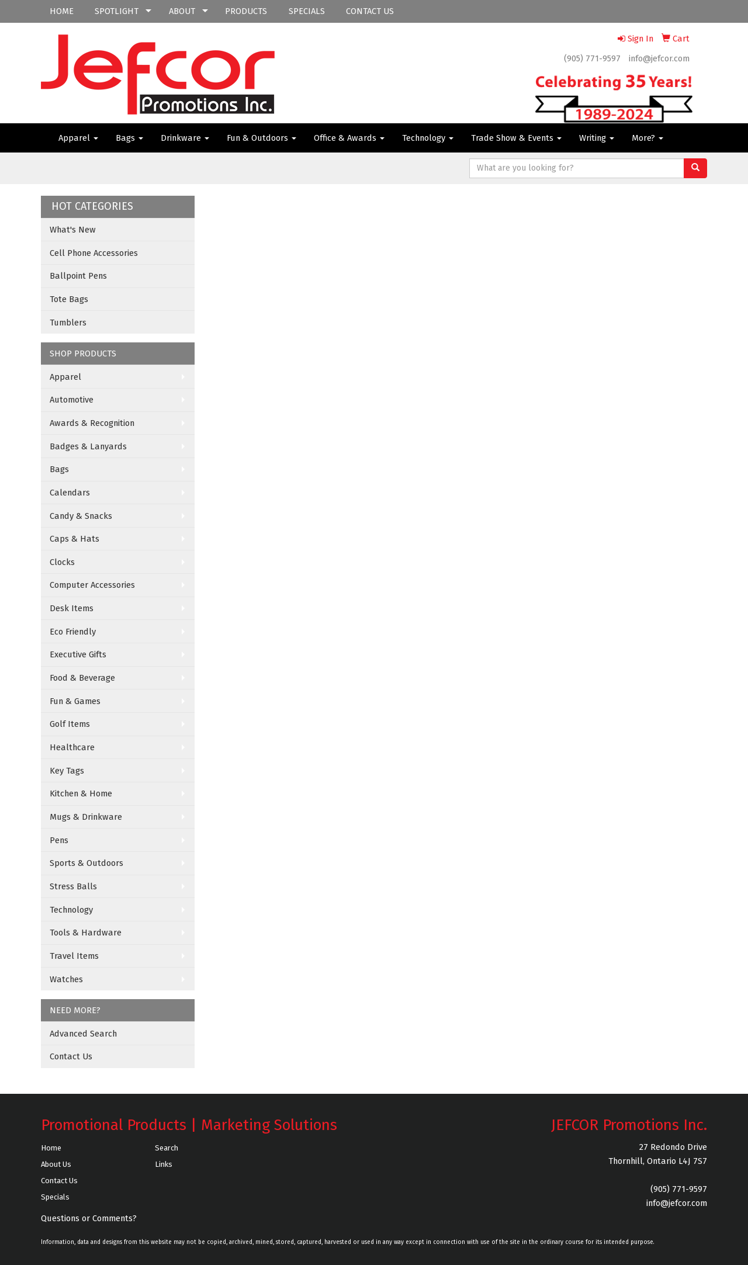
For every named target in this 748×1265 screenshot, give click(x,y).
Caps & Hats (74, 538)
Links (163, 1164)
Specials (55, 1197)
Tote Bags (69, 299)
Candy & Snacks (81, 516)
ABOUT (182, 11)
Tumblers (68, 322)
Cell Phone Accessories (94, 253)
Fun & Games (75, 701)
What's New (73, 229)
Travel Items (74, 956)
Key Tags (67, 770)
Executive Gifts (78, 654)
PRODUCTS (246, 11)
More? (647, 138)
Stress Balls (73, 886)
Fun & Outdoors (261, 138)
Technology (427, 138)
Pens (59, 840)
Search (166, 1147)
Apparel (78, 138)
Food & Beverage (82, 678)
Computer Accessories (92, 585)
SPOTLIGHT (116, 11)
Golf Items (70, 724)
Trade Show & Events (516, 138)
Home (51, 1147)
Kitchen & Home (81, 793)
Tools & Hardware (86, 932)
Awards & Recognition (92, 423)
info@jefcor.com (659, 58)
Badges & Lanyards (88, 446)
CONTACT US (370, 11)
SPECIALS (307, 11)
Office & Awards (349, 138)
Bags (129, 138)
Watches (66, 979)
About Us (56, 1164)
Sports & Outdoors (86, 863)
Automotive (72, 399)
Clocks (62, 562)
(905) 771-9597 (592, 58)
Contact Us (71, 1056)
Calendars (70, 492)
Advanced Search (83, 1033)
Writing (596, 138)
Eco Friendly (73, 631)
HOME (62, 11)
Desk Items (72, 608)
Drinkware (185, 138)
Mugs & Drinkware (86, 817)
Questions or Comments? (89, 1218)
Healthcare (72, 747)
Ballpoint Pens (78, 276)
